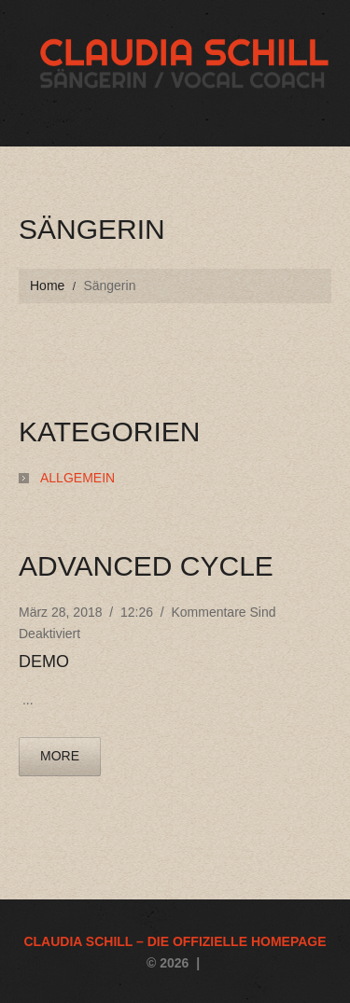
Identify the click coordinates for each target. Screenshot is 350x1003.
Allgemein (77, 477)
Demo (44, 661)
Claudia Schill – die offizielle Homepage (174, 941)
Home (47, 285)
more (59, 755)
